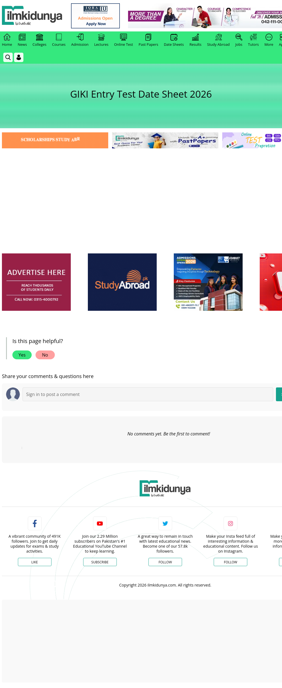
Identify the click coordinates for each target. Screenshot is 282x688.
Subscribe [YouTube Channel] (100, 562)
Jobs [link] (238, 40)
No (45, 355)
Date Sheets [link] (174, 40)
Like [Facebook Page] (34, 562)
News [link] (22, 40)
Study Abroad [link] (218, 40)
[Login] (18, 57)
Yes (22, 355)
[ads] (36, 282)
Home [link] (7, 40)
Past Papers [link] (148, 40)
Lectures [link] (101, 40)
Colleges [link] (39, 40)
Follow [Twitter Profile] (165, 562)
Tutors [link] (253, 40)
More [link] (268, 40)
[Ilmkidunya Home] (32, 15)
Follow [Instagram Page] (230, 562)
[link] (95, 15)
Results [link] (195, 40)
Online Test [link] (123, 40)
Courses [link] (59, 40)
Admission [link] (80, 40)
